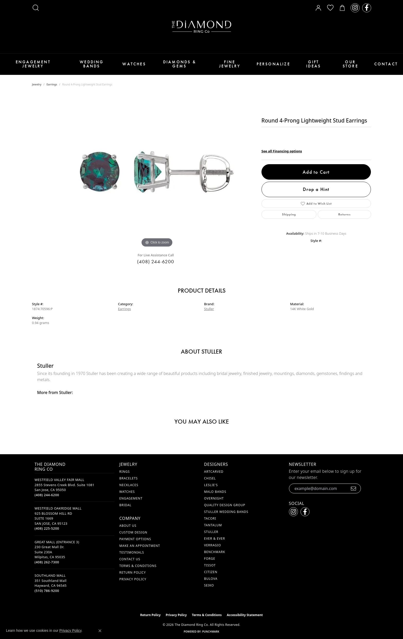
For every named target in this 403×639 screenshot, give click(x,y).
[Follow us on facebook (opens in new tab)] (366, 7)
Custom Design (133, 532)
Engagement (131, 498)
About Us (127, 525)
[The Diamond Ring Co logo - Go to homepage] (202, 26)
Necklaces (128, 485)
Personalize (273, 64)
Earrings (51, 84)
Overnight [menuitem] (214, 498)
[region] (157, 171)
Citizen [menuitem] (211, 572)
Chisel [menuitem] (210, 478)
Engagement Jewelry (33, 64)
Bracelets (128, 478)
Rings (124, 471)
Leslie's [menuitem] (211, 485)
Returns (344, 214)
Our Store (350, 64)
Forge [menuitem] (209, 558)
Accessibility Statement (245, 615)
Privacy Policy (132, 579)
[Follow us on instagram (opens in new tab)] (355, 7)
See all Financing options (281, 151)
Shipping (289, 214)
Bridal (125, 505)
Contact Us (129, 559)
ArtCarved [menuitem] (214, 471)
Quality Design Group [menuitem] (225, 505)
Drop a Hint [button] (316, 189)
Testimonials (131, 552)
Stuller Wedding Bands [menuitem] (226, 512)
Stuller (209, 309)
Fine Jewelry (229, 64)
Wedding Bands (92, 64)
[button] (35, 8)
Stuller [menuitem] (211, 532)
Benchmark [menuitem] (214, 552)
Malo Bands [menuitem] (215, 491)
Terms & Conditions (138, 566)
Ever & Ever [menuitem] (214, 538)
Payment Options (135, 539)
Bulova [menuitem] (211, 578)
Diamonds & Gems (179, 64)
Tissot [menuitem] (210, 565)
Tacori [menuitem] (210, 518)
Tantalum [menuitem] (213, 525)
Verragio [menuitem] (212, 545)
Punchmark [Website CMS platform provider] (210, 631)
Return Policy (132, 572)
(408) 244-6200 (155, 261)
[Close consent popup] (99, 630)
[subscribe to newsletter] (353, 488)
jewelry (37, 84)
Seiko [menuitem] (209, 585)
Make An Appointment (139, 546)
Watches (134, 64)
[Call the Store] (47, 495)
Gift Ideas (313, 64)
